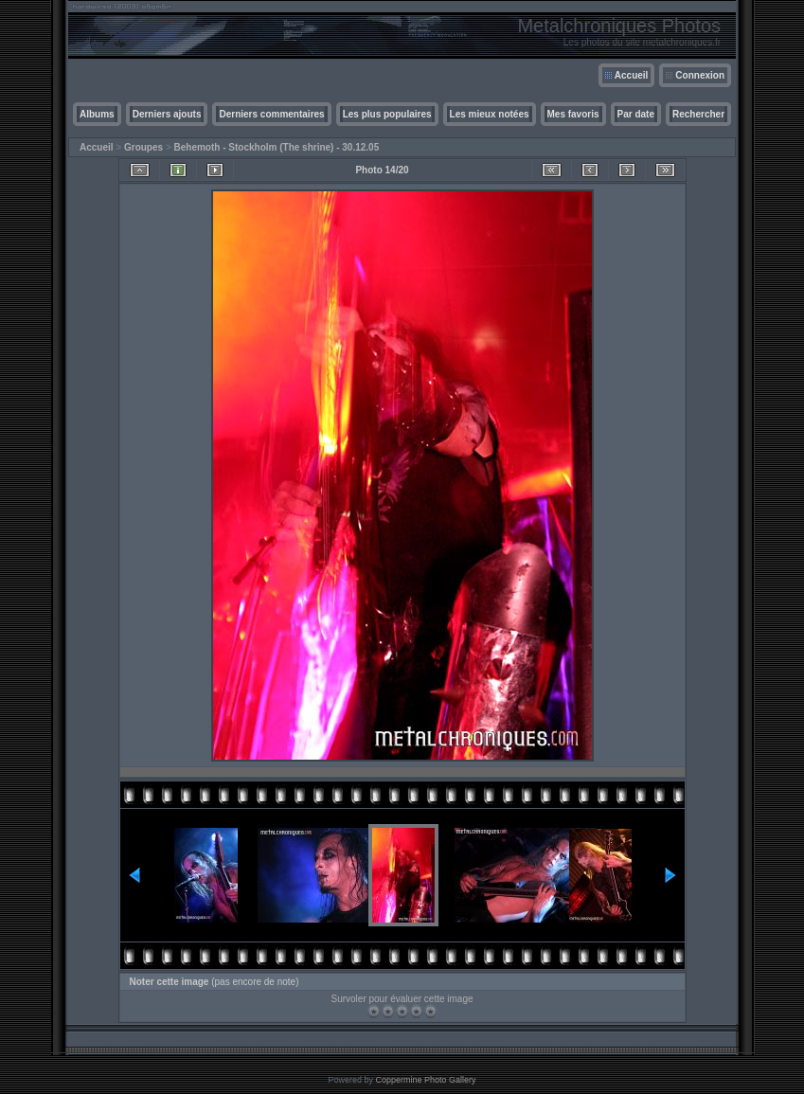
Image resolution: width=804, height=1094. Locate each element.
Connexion (699, 75)
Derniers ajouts (167, 114)
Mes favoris (573, 114)
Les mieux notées (489, 114)
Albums (97, 114)
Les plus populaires (387, 114)
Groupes (143, 147)
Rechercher (698, 114)
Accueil (632, 75)
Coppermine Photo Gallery (425, 1080)
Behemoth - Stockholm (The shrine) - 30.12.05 (277, 147)
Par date (635, 114)
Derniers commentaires (271, 114)
